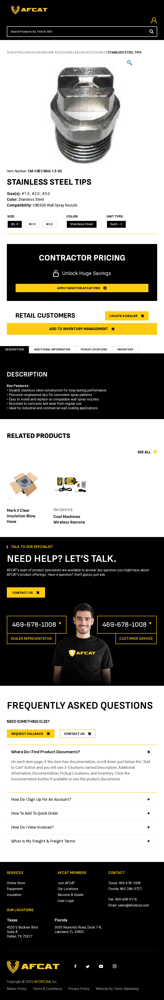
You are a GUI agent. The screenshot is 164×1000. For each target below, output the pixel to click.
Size (10, 216)
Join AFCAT (66, 883)
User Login (66, 901)
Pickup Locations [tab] (94, 349)
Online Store (16, 883)
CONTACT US (74, 734)
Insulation (14, 895)
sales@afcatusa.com (133, 905)
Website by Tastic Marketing (117, 989)
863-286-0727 (131, 889)
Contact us (22, 593)
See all (144, 452)
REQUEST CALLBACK (27, 734)
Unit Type (115, 216)
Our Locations (68, 889)
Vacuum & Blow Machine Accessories (46, 52)
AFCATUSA (42, 982)
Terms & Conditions (47, 989)
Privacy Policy (79, 989)
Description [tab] (14, 349)
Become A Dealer (71, 895)
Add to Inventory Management (78, 329)
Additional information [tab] (52, 349)
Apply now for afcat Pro (78, 288)
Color (71, 216)
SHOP (11, 52)
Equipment (15, 889)
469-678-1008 (34, 625)
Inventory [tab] (125, 349)
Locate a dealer (124, 316)
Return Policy (17, 989)
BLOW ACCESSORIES (91, 52)
